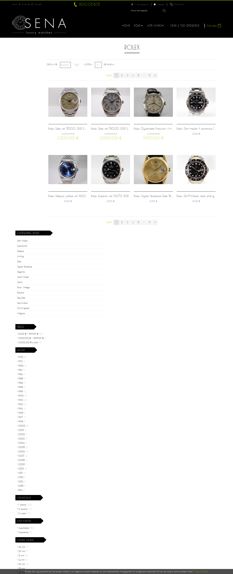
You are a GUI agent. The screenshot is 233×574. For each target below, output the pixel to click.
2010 (22, 278)
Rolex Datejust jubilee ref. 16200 (82, 187)
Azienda (25, 4)
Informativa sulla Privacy (135, 537)
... (151, 69)
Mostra (102, 58)
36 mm (23, 373)
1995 (22, 222)
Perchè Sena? (80, 523)
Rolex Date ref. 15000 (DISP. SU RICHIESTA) (128, 120)
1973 (21, 170)
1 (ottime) (25, 314)
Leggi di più (205, 486)
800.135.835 (88, 4)
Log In (124, 522)
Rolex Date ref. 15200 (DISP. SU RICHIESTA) (88, 120)
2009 (23, 273)
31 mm (23, 364)
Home (14, 4)
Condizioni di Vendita (84, 537)
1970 (22, 166)
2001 (22, 239)
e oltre (30, 151)
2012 (22, 286)
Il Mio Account (129, 515)
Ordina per (66, 58)
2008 (23, 269)
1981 (21, 179)
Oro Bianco (25, 413)
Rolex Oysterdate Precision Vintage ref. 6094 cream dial (176, 120)
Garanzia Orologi (82, 544)
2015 (22, 295)
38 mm (23, 377)
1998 (22, 230)
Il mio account (172, 4)
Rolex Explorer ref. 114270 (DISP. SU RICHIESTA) (129, 187)
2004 (22, 252)
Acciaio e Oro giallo (29, 405)
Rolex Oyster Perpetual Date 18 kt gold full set (168, 187)
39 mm (23, 382)
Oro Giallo (25, 418)
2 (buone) (25, 318)
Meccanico (25, 341)
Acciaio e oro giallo (29, 437)
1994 (22, 217)
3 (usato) (24, 322)
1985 (22, 187)
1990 (22, 205)
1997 (22, 226)
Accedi (191, 4)
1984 (21, 183)
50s (21, 299)
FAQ (122, 529)
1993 (22, 213)
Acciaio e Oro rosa (29, 409)
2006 (23, 260)
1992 (22, 209)
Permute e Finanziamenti (85, 552)
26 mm (23, 356)
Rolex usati (78, 530)
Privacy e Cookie (200, 571)
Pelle (22, 445)
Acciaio (24, 401)
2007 (23, 265)
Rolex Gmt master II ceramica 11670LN (203, 120)
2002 (23, 243)
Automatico (26, 337)
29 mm (23, 360)
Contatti (36, 4)
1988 (22, 196)
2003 (22, 248)
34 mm (23, 369)
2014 (22, 290)
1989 (22, 200)
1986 (22, 192)
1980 (22, 175)
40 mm (24, 386)
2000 (23, 235)
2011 (22, 282)
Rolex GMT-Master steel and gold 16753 (205, 187)
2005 (23, 256)
